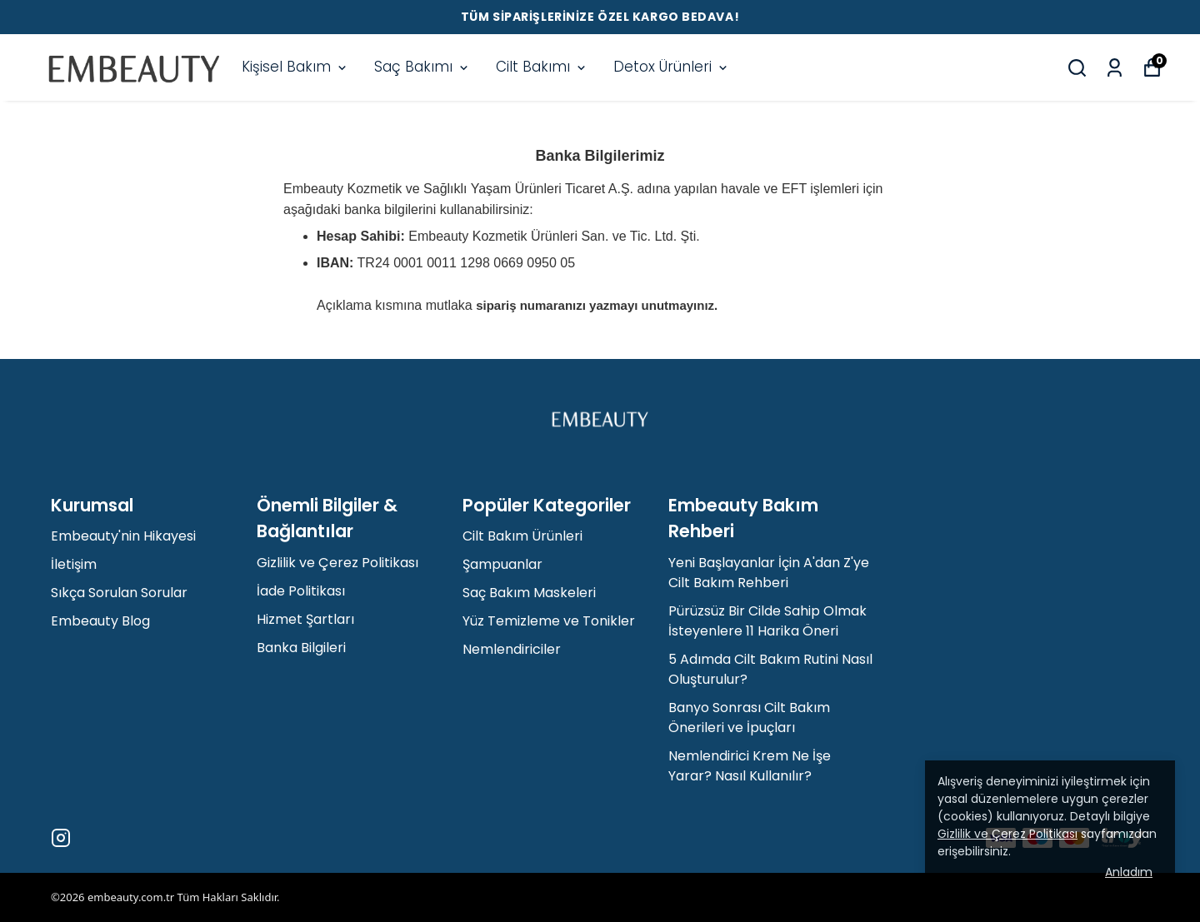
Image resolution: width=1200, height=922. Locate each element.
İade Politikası (301, 591)
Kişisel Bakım (295, 67)
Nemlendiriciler (511, 649)
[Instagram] (61, 838)
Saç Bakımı (422, 67)
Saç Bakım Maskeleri (529, 592)
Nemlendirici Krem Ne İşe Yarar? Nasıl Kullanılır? (749, 765)
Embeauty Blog (100, 620)
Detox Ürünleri (671, 67)
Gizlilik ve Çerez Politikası (337, 562)
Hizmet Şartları (305, 619)
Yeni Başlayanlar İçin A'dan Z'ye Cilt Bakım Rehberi (768, 572)
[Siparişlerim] (1114, 67)
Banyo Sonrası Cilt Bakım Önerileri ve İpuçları (749, 717)
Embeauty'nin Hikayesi (123, 536)
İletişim (74, 564)
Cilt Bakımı (542, 67)
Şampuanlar (502, 564)
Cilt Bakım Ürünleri (522, 536)
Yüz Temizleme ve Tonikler (548, 620)
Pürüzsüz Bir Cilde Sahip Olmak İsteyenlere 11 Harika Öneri (767, 620)
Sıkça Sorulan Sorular (119, 592)
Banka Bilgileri (301, 647)
